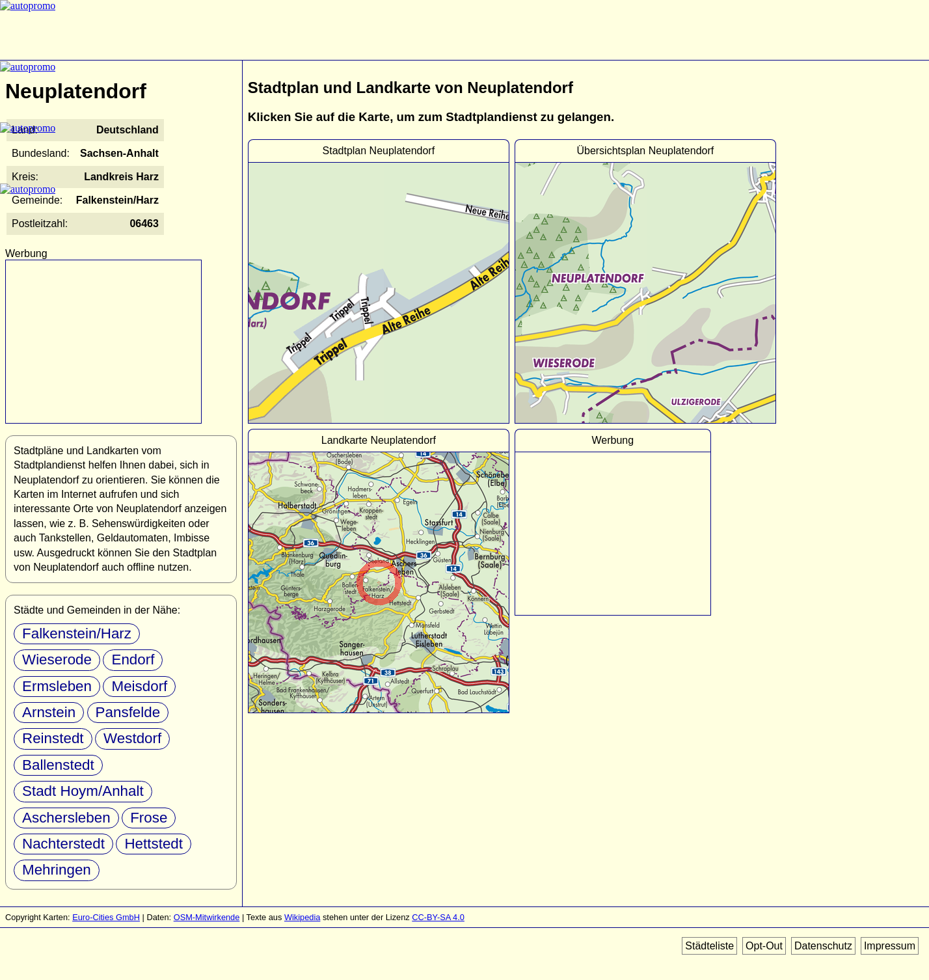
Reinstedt (53, 738)
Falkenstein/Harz (76, 633)
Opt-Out (764, 945)
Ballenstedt (58, 765)
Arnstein (48, 712)
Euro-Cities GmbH (106, 917)
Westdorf (132, 738)
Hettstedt (153, 844)
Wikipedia (302, 917)
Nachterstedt (63, 844)
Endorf (132, 659)
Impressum (889, 945)
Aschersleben (66, 818)
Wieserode (57, 659)
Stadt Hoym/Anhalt (83, 791)
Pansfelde (128, 712)
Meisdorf (139, 686)
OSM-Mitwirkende (207, 917)
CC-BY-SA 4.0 (438, 917)
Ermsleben (57, 686)
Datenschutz (823, 945)
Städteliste (709, 945)
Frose (148, 818)
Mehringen (56, 870)
